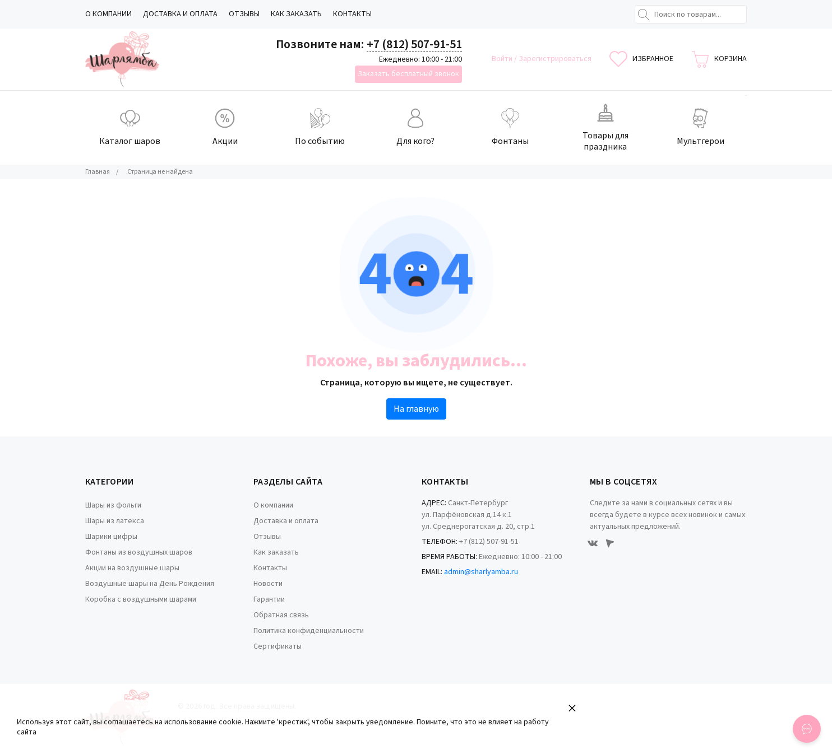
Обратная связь (281, 615)
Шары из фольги (113, 505)
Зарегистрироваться (555, 58)
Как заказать (296, 14)
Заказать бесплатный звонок (408, 74)
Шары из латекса (114, 521)
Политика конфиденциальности (308, 630)
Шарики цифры (111, 536)
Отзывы (244, 14)
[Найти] (644, 14)
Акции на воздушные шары (132, 568)
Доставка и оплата (180, 14)
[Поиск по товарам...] (691, 14)
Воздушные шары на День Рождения (149, 583)
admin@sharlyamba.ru (481, 572)
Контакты (352, 14)
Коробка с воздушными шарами (140, 599)
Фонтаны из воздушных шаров (138, 552)
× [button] (572, 708)
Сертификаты (277, 646)
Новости (268, 583)
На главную (416, 409)
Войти (503, 58)
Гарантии (269, 599)
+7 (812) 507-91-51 (414, 44)
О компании (108, 14)
